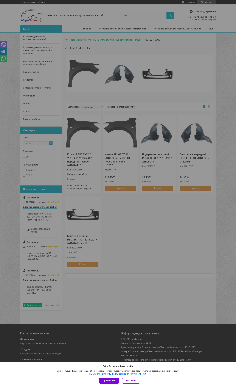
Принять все (109, 381)
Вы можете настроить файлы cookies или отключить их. (117, 374)
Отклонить (131, 381)
